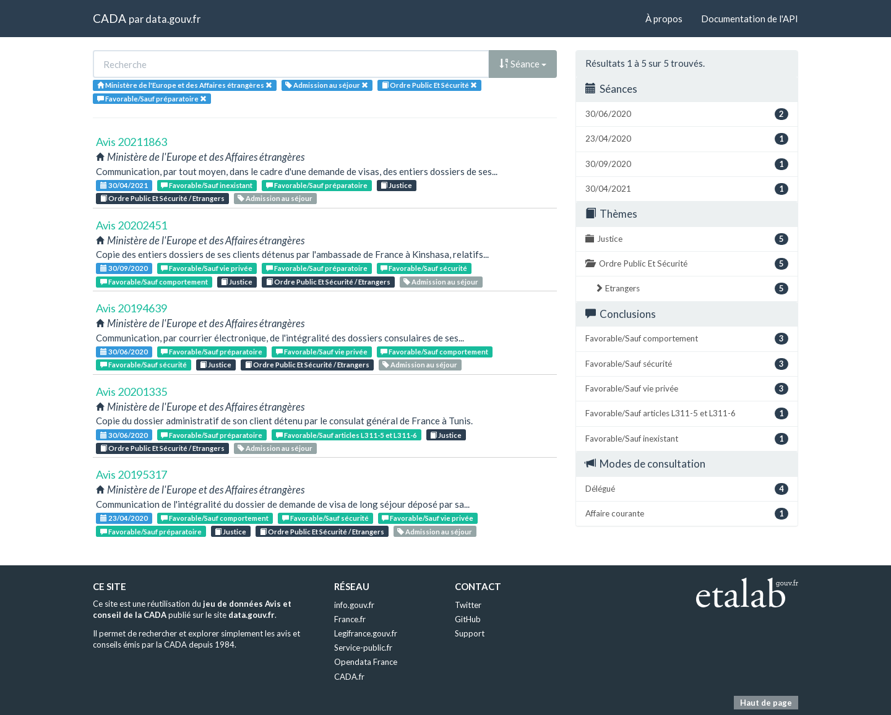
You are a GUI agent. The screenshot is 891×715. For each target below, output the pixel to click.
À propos (663, 18)
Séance (522, 63)
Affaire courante (686, 514)
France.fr (350, 619)
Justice (396, 185)
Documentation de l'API (749, 18)
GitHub (468, 619)
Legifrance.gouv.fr (365, 633)
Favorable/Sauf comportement (154, 282)
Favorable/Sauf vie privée (206, 268)
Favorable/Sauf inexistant (206, 185)
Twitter (468, 605)
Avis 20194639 (131, 308)
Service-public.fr (363, 648)
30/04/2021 (124, 185)
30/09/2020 (124, 268)
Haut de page (766, 703)
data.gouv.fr (172, 19)
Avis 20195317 (131, 474)
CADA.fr (349, 677)
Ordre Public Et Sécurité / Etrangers (162, 198)
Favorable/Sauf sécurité (424, 268)
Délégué (686, 489)
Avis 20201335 (131, 391)
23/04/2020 (124, 518)
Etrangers (691, 288)
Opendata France (365, 662)
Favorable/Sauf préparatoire (317, 185)
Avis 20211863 (131, 141)
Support (469, 633)
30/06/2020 (124, 352)
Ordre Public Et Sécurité (686, 264)
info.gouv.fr (354, 605)
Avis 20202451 (131, 225)
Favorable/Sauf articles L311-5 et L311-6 (346, 435)
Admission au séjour (275, 198)
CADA (109, 18)
